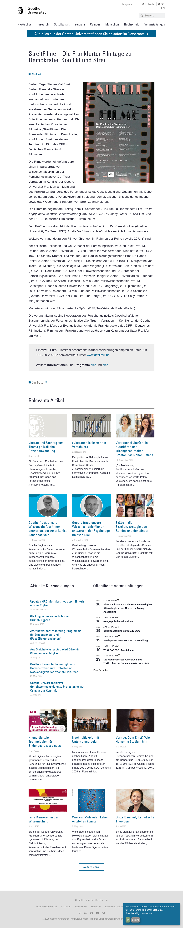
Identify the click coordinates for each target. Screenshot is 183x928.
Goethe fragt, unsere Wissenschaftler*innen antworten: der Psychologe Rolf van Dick (91, 528)
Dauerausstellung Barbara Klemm (121, 631)
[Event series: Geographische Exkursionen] (118, 617)
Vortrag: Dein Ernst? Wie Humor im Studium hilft (133, 739)
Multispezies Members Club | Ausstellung (125, 640)
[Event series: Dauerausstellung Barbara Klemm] (118, 627)
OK (128, 919)
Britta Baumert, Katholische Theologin (135, 819)
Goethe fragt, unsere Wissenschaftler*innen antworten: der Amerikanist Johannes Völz (47, 528)
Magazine (129, 4)
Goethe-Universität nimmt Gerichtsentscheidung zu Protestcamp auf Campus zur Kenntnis (57, 687)
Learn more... (147, 913)
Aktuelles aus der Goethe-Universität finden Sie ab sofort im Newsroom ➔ (91, 33)
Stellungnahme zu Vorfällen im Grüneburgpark (49, 618)
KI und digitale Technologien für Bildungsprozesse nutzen (46, 741)
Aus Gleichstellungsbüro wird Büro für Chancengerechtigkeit (54, 651)
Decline (135, 919)
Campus (95, 24)
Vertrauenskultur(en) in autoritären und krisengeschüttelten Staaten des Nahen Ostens (134, 449)
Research (43, 24)
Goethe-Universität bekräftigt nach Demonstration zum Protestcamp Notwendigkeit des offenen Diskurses (54, 668)
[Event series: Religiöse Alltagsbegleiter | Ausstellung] (118, 601)
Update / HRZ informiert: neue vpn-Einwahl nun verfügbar (57, 603)
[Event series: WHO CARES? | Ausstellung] (118, 646)
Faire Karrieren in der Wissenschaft (43, 819)
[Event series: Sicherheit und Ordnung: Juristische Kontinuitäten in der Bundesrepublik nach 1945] (118, 656)
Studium (80, 24)
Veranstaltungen (154, 24)
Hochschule (131, 24)
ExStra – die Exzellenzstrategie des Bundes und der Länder (132, 526)
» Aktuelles (24, 24)
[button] (91, 867)
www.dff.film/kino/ (98, 355)
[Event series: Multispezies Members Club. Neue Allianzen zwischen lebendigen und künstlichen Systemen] (118, 637)
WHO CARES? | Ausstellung (118, 650)
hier (94, 365)
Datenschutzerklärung (110, 919)
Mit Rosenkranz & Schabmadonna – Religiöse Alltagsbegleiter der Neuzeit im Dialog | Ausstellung (127, 608)
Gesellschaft (61, 24)
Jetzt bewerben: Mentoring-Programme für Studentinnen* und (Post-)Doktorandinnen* (55, 635)
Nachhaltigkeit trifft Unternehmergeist (85, 739)
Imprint (93, 919)
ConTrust (37, 382)
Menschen (112, 24)
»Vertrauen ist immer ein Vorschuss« (89, 445)
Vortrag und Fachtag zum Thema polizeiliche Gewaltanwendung (46, 447)
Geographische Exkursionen (118, 621)
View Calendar (100, 670)
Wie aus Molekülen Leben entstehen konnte (90, 819)
